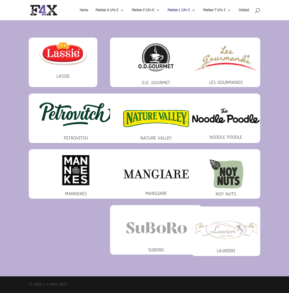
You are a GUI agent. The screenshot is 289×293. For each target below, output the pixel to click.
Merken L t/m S (178, 10)
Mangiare (156, 193)
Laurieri (226, 251)
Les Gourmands (226, 82)
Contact (243, 10)
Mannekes (76, 193)
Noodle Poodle (225, 137)
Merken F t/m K (143, 10)
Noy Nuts (226, 194)
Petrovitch (76, 138)
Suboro (156, 250)
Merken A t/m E (106, 10)
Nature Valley (156, 138)
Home (84, 10)
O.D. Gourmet (156, 82)
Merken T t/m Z (214, 10)
